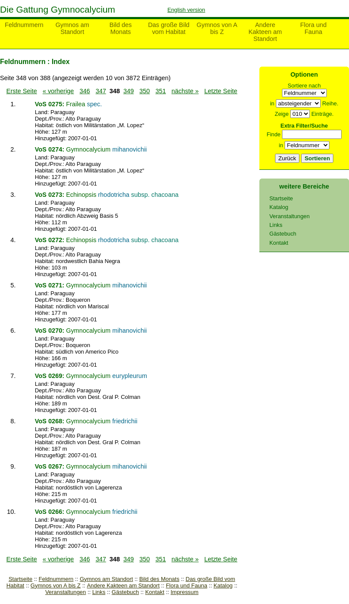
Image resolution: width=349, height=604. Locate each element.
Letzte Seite (220, 91)
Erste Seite (22, 91)
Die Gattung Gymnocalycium (57, 9)
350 (144, 91)
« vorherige (58, 91)
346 (85, 91)
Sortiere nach (304, 85)
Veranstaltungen (65, 592)
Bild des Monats (120, 28)
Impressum (184, 592)
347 (101, 91)
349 (128, 91)
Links (98, 592)
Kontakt (154, 592)
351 (160, 91)
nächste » (184, 91)
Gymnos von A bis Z (217, 28)
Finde (274, 134)
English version (186, 10)
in (272, 103)
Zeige (282, 114)
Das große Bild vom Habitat (168, 28)
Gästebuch (125, 592)
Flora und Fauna (313, 28)
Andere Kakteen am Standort (265, 31)
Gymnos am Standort (72, 28)
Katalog (223, 585)
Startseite (21, 579)
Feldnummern (24, 24)
